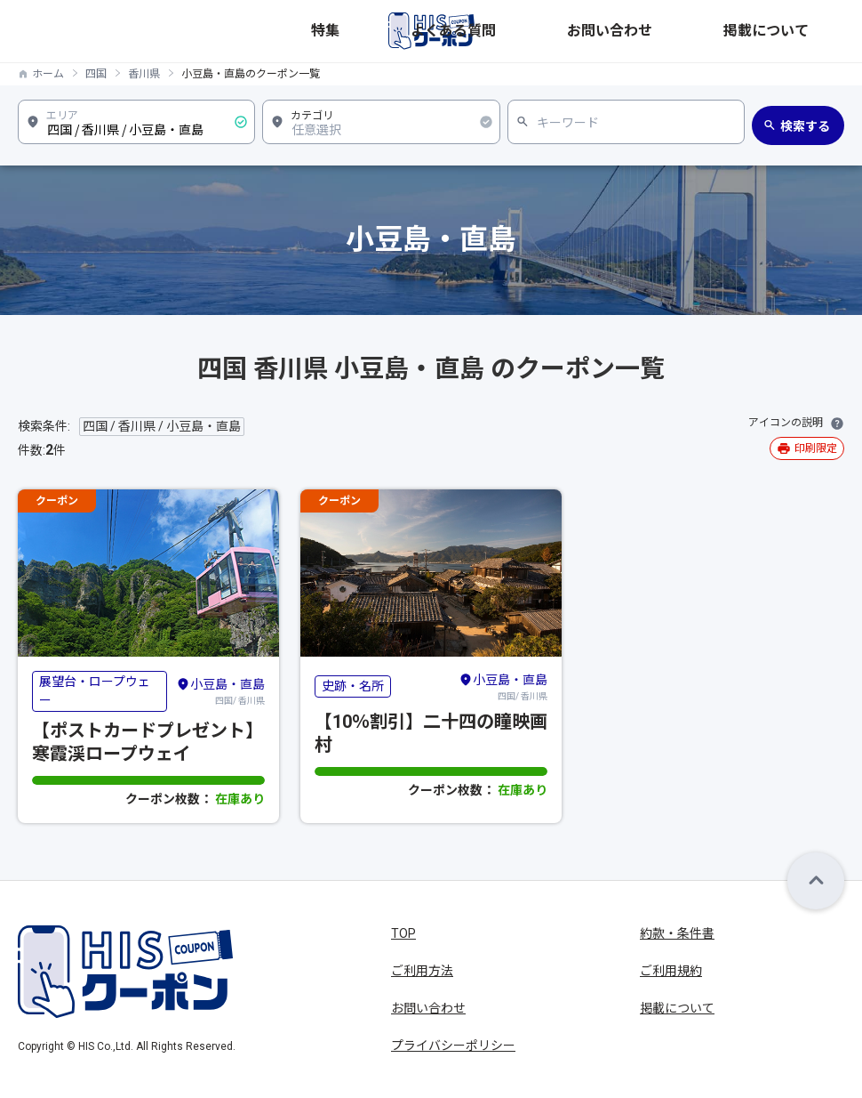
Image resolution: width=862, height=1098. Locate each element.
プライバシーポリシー (453, 1045)
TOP (403, 933)
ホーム (48, 74)
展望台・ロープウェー (94, 690)
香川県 (144, 74)
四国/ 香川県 (220, 690)
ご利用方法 (422, 971)
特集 (543, 31)
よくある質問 (615, 31)
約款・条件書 (677, 933)
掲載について (807, 31)
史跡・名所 (353, 686)
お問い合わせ (711, 31)
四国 (96, 74)
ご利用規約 (671, 971)
